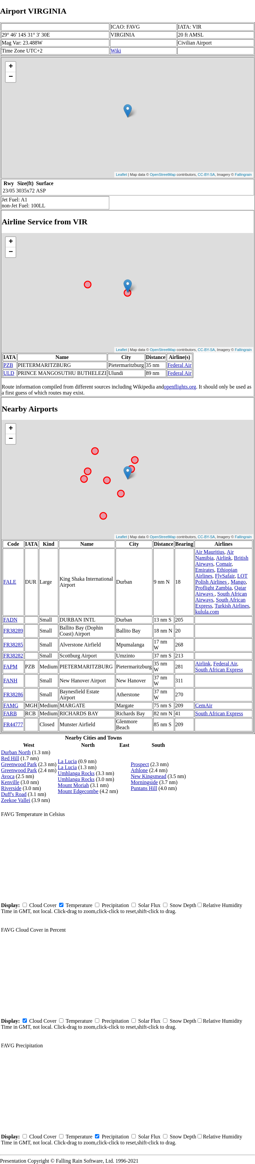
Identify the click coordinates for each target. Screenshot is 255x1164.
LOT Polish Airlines (221, 579)
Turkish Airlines (231, 606)
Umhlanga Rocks (76, 773)
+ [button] (11, 67)
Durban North (16, 752)
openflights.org (180, 387)
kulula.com (207, 612)
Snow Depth (183, 905)
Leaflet (121, 174)
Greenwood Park (19, 764)
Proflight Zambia (213, 588)
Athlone (139, 770)
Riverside (11, 788)
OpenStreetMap (163, 174)
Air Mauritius (209, 552)
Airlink (223, 558)
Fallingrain (243, 174)
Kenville (10, 782)
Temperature (79, 905)
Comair (223, 564)
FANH (10, 680)
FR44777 (13, 724)
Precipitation (115, 905)
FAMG (10, 705)
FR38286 (13, 694)
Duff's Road (14, 794)
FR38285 (13, 644)
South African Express (219, 669)
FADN (10, 620)
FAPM (10, 666)
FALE (9, 582)
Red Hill (10, 758)
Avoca (8, 776)
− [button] (11, 77)
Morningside (144, 782)
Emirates (204, 570)
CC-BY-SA (206, 174)
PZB (8, 365)
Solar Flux (149, 905)
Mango (238, 582)
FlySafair (225, 576)
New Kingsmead (148, 776)
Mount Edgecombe (78, 791)
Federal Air (179, 365)
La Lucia (67, 761)
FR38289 (13, 631)
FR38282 (13, 655)
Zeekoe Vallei (15, 800)
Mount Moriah (73, 785)
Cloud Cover (42, 905)
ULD (8, 373)
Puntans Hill (144, 788)
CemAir (203, 705)
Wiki (116, 51)
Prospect (140, 764)
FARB (10, 713)
